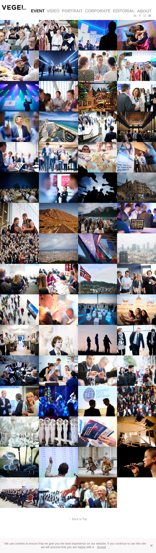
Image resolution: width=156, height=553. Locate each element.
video (53, 11)
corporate (98, 11)
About (144, 11)
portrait (72, 11)
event (37, 11)
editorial (124, 11)
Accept (101, 547)
